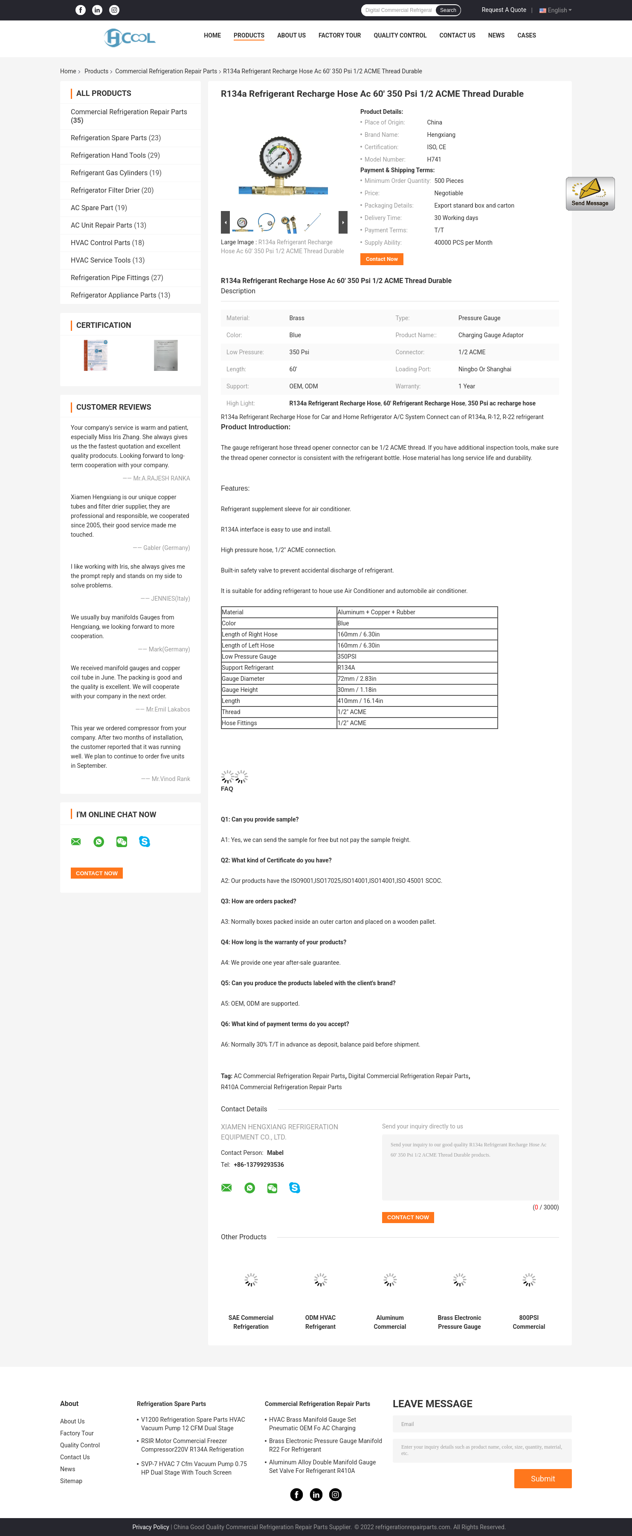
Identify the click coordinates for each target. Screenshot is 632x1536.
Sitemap (71, 1481)
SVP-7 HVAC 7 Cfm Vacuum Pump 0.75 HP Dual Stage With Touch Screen (194, 1468)
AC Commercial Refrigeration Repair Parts (289, 1076)
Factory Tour (340, 35)
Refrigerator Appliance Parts (114, 295)
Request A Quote (504, 9)
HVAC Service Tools (101, 260)
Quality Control (400, 35)
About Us (291, 35)
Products (249, 35)
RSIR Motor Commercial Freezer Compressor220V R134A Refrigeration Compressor (192, 1446)
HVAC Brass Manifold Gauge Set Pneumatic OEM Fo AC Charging (312, 1424)
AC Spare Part (92, 208)
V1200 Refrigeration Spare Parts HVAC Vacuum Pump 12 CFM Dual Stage (193, 1424)
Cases (526, 35)
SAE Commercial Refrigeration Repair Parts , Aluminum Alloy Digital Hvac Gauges (251, 1322)
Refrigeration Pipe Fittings (110, 278)
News (496, 35)
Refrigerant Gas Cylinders (109, 173)
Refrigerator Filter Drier (105, 190)
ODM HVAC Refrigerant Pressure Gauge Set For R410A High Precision (320, 1322)
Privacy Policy (151, 1527)
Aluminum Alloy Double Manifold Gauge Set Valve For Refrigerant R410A (322, 1466)
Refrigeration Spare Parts (109, 138)
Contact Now (382, 259)
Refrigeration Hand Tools (108, 155)
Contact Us (457, 35)
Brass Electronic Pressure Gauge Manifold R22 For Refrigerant (459, 1322)
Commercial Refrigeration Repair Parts (166, 71)
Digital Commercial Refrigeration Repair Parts (408, 1076)
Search (448, 10)
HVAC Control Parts (100, 243)
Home (212, 35)
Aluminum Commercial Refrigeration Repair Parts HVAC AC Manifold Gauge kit (390, 1322)
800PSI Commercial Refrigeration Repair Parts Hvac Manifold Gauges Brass (529, 1322)
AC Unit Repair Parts (101, 225)
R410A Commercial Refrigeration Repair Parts (281, 1087)
